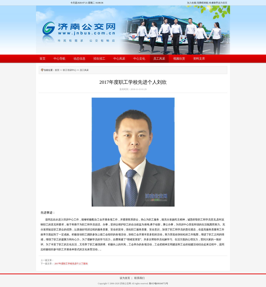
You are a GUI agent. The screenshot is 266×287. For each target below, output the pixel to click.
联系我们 (139, 278)
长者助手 (213, 2)
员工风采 (84, 70)
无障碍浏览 (202, 2)
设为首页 (222, 2)
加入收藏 (191, 2)
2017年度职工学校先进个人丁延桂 (71, 263)
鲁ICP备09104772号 (158, 283)
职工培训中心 (69, 70)
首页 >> (59, 70)
